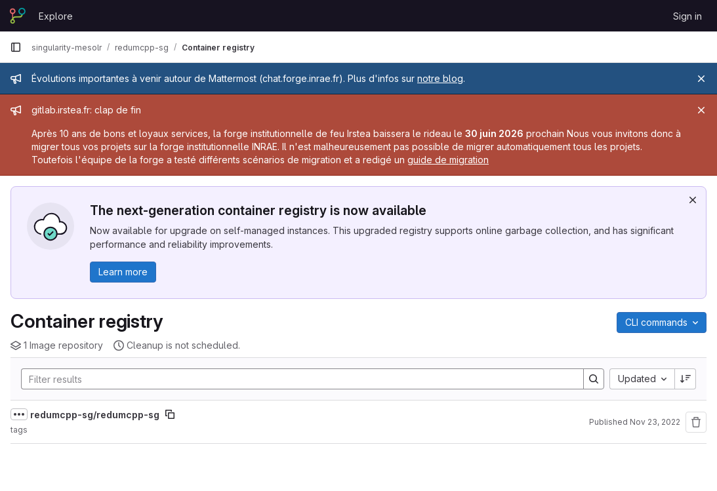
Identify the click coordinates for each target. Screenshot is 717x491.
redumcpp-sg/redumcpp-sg (94, 414)
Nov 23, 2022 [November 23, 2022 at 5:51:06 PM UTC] (655, 422)
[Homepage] (17, 15)
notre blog (440, 78)
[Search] (296, 379)
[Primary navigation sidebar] (15, 47)
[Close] (701, 79)
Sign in (687, 16)
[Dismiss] (693, 200)
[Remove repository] (696, 422)
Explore (56, 16)
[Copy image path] (170, 414)
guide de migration (448, 159)
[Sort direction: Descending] (685, 378)
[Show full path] (19, 414)
